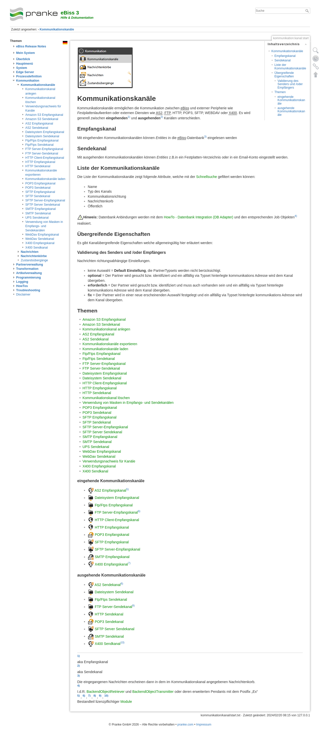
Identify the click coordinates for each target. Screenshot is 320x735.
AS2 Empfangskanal (39, 123)
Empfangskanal (285, 56)
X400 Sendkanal (36, 247)
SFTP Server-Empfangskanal (45, 200)
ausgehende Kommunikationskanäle (291, 111)
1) (129, 116)
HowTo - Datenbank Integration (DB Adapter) (198, 217)
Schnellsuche (206, 177)
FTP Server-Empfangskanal (44, 149)
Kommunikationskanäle (57, 29)
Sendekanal (282, 60)
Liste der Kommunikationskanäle (290, 66)
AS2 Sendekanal (36, 128)
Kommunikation (28, 80)
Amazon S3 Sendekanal (41, 119)
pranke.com (186, 724)
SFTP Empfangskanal (40, 192)
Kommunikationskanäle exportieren (109, 344)
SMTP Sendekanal (38, 213)
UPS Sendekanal (36, 217)
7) (129, 562)
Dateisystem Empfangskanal (44, 132)
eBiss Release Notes (31, 46)
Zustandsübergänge (34, 260)
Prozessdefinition (29, 76)
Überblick (23, 59)
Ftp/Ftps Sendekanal (39, 145)
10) (122, 642)
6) (139, 511)
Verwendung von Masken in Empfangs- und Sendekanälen (44, 226)
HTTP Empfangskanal (40, 162)
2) (161, 116)
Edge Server (25, 72)
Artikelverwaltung (29, 273)
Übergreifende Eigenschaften (284, 74)
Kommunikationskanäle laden (45, 179)
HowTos (22, 286)
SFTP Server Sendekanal (42, 204)
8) (121, 583)
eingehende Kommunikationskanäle (291, 100)
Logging (22, 282)
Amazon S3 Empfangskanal (44, 115)
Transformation (27, 269)
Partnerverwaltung (29, 264)
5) (127, 489)
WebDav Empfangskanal (42, 234)
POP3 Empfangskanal (40, 183)
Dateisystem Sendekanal (42, 136)
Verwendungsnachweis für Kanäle (108, 461)
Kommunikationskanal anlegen (106, 329)
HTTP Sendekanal (37, 166)
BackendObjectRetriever (105, 692)
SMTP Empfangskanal (40, 209)
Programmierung (28, 277)
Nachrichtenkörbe (34, 256)
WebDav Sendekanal (39, 239)
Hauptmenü (24, 63)
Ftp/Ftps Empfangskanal (41, 140)
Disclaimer (23, 294)
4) (295, 215)
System (21, 68)
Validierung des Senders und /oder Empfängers (290, 84)
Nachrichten (29, 252)
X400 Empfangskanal (39, 243)
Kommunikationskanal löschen (106, 398)
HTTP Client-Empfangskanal (44, 157)
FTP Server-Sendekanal (41, 153)
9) (133, 605)
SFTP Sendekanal (37, 196)
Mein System (25, 53)
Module (126, 702)
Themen (280, 92)
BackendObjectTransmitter (153, 692)
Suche (307, 10)
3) (205, 136)
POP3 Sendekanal (37, 187)
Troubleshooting (28, 290)
